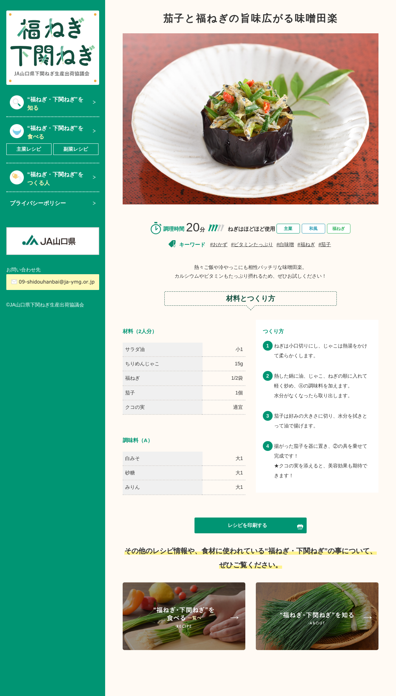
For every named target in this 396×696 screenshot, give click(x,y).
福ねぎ (338, 228)
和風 (313, 228)
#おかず (218, 244)
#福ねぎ (306, 244)
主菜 (288, 228)
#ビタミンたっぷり (252, 244)
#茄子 (325, 244)
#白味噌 (285, 244)
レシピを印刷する (265, 525)
